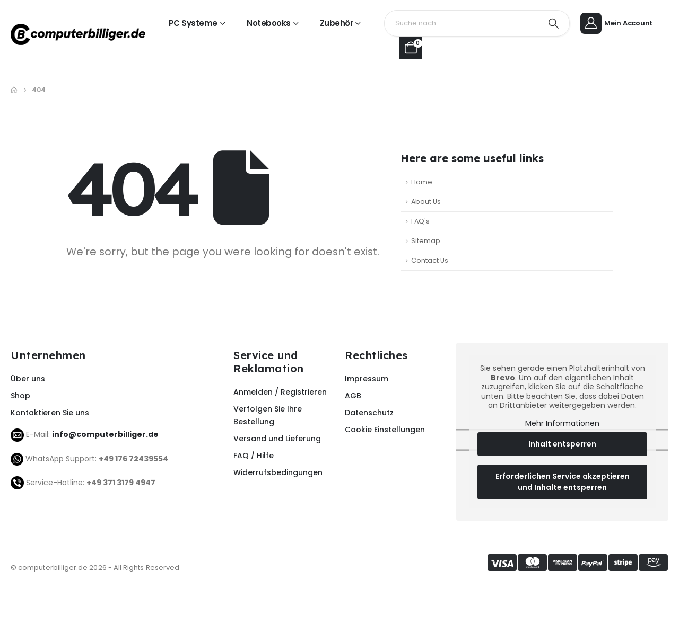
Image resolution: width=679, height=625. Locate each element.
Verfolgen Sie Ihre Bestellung (267, 415)
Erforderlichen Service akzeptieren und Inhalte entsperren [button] (562, 482)
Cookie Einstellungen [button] (385, 429)
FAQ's (420, 221)
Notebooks (268, 23)
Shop (20, 395)
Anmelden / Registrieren (280, 392)
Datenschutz (369, 412)
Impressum (366, 378)
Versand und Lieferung (277, 438)
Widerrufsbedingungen (278, 472)
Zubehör (336, 23)
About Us (426, 201)
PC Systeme (193, 23)
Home (421, 181)
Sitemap (425, 240)
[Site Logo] (78, 34)
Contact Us (429, 260)
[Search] (554, 23)
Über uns (28, 378)
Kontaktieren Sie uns (50, 412)
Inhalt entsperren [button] (562, 444)
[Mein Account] (618, 23)
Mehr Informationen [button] (562, 423)
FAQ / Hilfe (253, 455)
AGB (353, 395)
